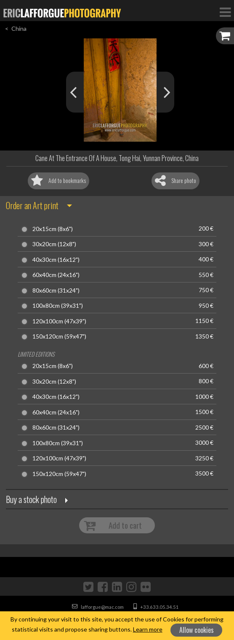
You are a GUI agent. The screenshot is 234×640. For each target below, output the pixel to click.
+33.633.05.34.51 (156, 607)
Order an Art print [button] (32, 205)
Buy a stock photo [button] (31, 499)
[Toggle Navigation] (225, 12)
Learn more (147, 629)
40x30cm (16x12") (56, 259)
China (19, 28)
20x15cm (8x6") (52, 229)
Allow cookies (196, 630)
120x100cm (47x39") (59, 321)
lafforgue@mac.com (98, 607)
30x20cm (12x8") (54, 244)
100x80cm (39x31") (57, 305)
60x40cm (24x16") (56, 275)
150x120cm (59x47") (59, 336)
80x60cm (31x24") (56, 290)
